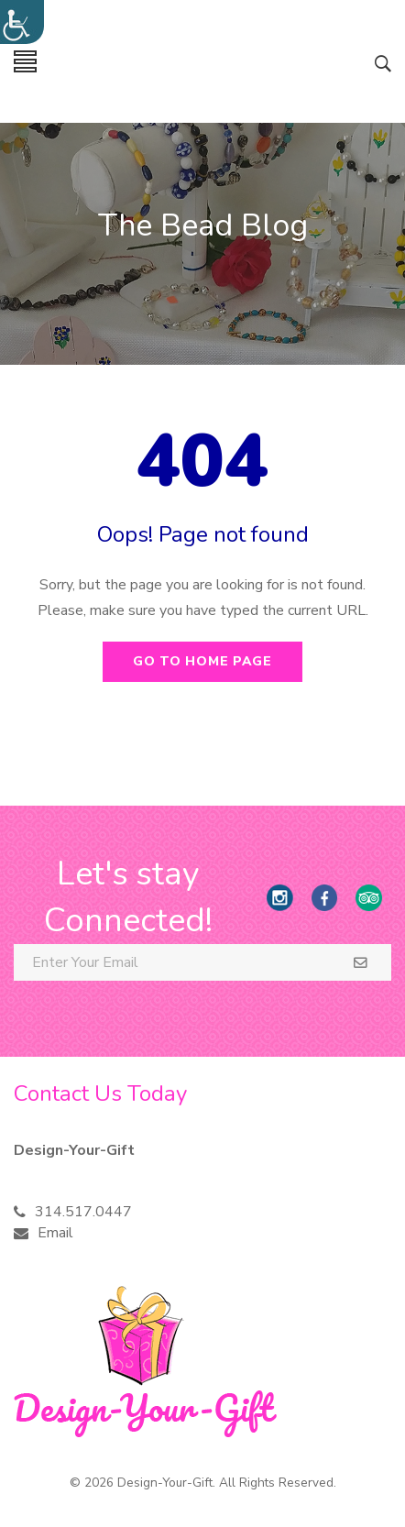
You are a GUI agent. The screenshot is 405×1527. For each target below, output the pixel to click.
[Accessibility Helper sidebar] (22, 22)
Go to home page (202, 661)
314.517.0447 (83, 1212)
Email (55, 1233)
